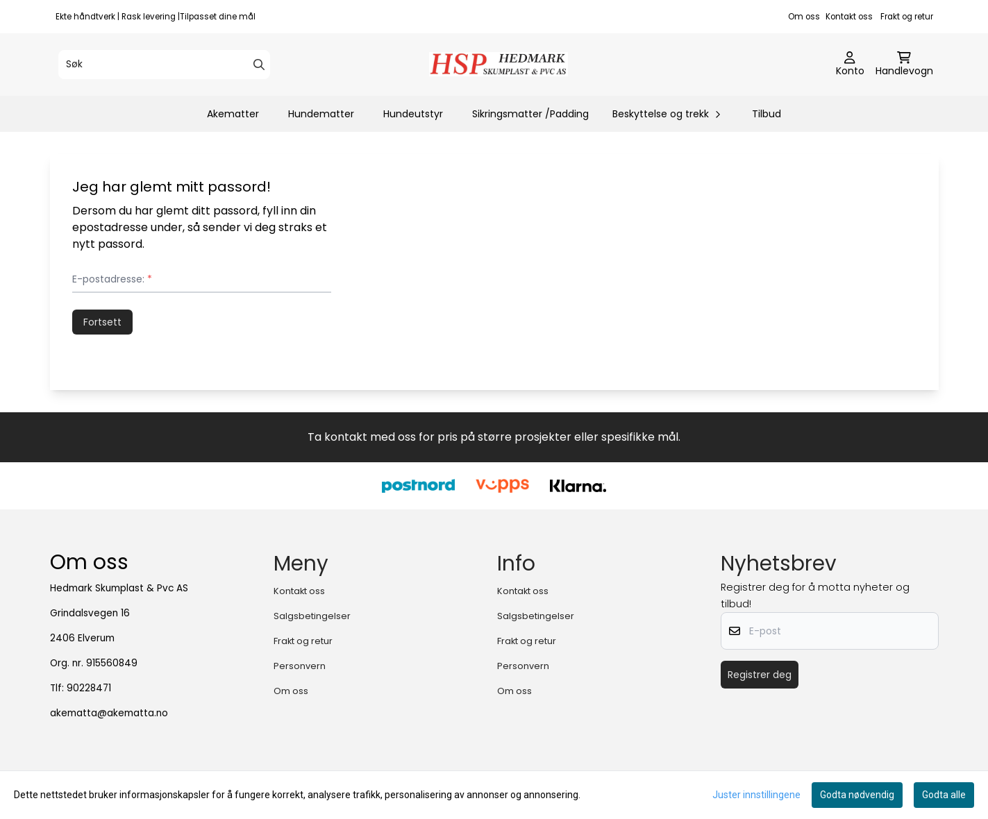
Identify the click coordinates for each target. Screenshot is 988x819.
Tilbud (766, 114)
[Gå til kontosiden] (850, 64)
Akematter (233, 114)
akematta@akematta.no (109, 713)
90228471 (89, 688)
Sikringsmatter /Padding (530, 114)
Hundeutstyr (413, 114)
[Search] (259, 64)
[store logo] (498, 64)
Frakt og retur (906, 16)
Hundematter (321, 114)
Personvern (300, 666)
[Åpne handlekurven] (904, 64)
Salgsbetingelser (312, 616)
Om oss (804, 16)
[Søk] (164, 64)
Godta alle (944, 794)
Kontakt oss (849, 16)
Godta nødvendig (857, 794)
